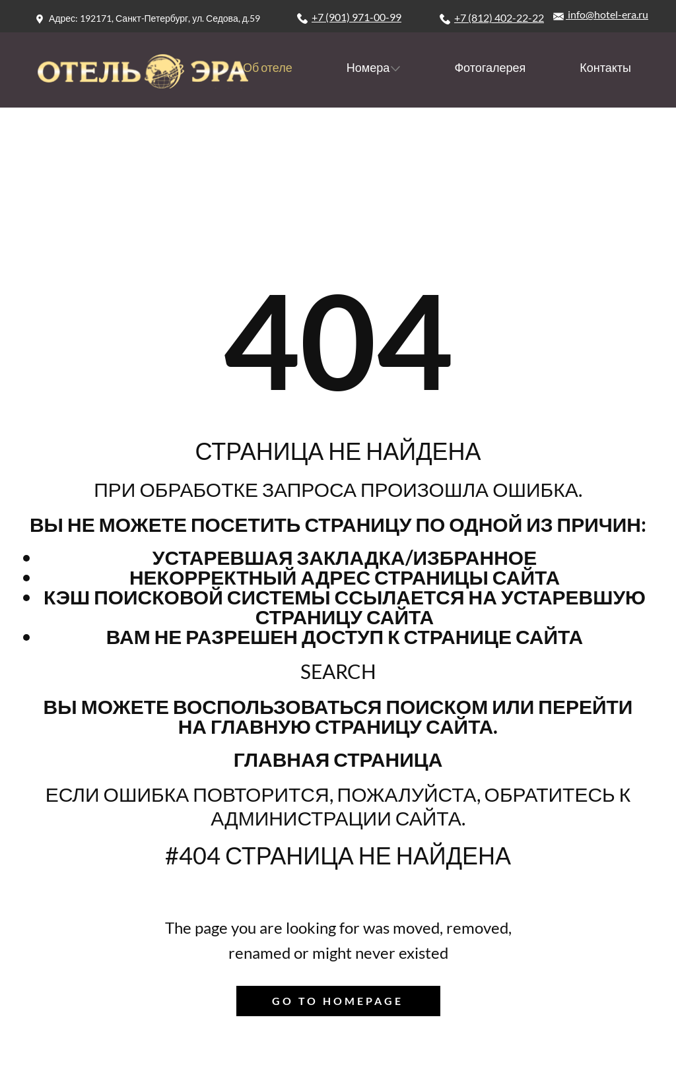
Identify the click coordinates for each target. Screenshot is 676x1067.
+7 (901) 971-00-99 (349, 17)
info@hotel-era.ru (600, 14)
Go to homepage (337, 1000)
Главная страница (338, 759)
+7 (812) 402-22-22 (492, 18)
